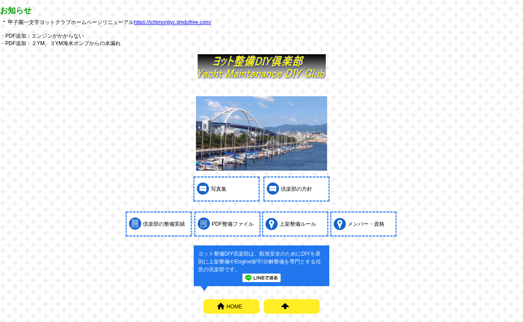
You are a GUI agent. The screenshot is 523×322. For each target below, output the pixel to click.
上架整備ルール (297, 224)
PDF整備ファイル (233, 224)
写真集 (219, 189)
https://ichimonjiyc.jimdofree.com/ (172, 22)
